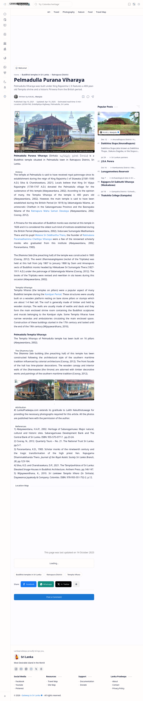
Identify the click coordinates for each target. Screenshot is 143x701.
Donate (83, 685)
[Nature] (81, 12)
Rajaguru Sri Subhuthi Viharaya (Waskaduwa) (117, 183)
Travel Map (53, 681)
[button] (5, 4)
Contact (115, 685)
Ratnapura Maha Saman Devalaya (50, 210)
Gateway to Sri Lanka (32, 695)
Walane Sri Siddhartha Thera (50, 235)
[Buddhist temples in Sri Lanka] (28, 574)
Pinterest (20, 688)
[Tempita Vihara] (73, 574)
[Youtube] (21, 669)
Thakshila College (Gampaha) (116, 195)
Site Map (52, 685)
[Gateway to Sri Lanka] (19, 4)
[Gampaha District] (119, 191)
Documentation (87, 681)
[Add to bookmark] (136, 115)
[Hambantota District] (121, 167)
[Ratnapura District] (54, 574)
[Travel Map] (101, 12)
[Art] (49, 12)
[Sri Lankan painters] (119, 157)
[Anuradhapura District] (123, 139)
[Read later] (83, 97)
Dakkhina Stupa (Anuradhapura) (118, 143)
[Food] (90, 12)
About (115, 681)
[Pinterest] (26, 669)
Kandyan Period (53, 294)
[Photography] (68, 12)
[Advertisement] (77, 39)
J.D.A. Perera (107, 161)
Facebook (20, 681)
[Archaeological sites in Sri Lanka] (126, 178)
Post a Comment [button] (54, 597)
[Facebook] (16, 669)
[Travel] (56, 12)
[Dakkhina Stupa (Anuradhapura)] (119, 123)
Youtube (19, 685)
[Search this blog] (52, 4)
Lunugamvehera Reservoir (115, 171)
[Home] (5, 14)
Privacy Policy (118, 688)
